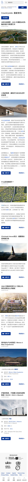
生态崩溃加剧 (6, 120)
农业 (22, 131)
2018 (11, 379)
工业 (2, 205)
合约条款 (14, 6)
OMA (6, 315)
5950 (8, 426)
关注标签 (5, 17)
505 (8, 376)
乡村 (16, 46)
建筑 (12, 153)
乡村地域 (9, 66)
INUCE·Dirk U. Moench (15, 421)
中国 (10, 418)
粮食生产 (7, 157)
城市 (7, 209)
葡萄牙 (16, 369)
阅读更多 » (22, 84)
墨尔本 (17, 315)
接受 (22, 7)
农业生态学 (22, 137)
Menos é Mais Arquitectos (16, 372)
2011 (11, 428)
